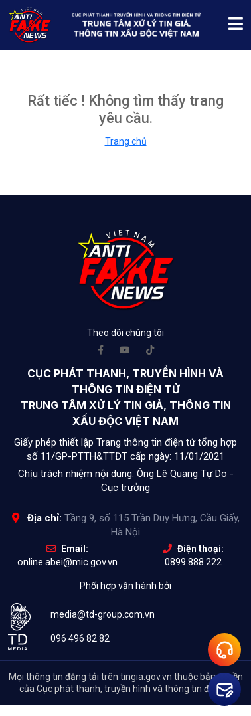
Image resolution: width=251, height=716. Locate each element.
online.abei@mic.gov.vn (67, 562)
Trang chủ (126, 141)
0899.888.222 (193, 562)
